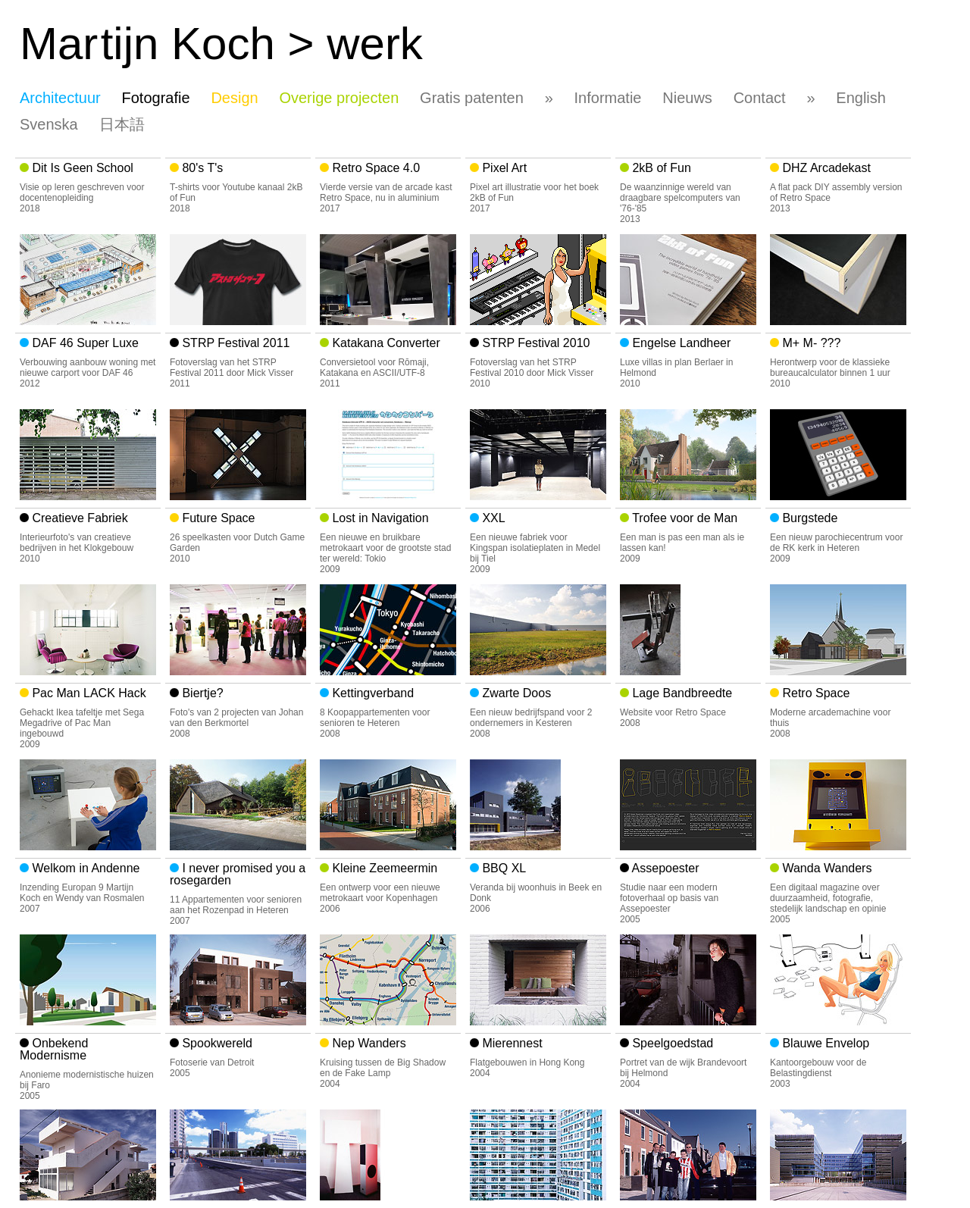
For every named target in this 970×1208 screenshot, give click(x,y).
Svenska (49, 124)
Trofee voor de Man (683, 518)
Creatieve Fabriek (78, 518)
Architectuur (60, 97)
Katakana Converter (384, 342)
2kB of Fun (660, 167)
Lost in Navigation (379, 518)
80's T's (201, 167)
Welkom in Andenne (84, 868)
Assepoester (664, 868)
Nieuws (687, 97)
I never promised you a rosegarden (237, 874)
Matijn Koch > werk (221, 43)
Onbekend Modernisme (54, 1049)
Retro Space (814, 693)
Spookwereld (215, 1043)
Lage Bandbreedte (680, 693)
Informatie (608, 97)
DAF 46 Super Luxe (84, 342)
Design (234, 97)
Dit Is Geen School (81, 167)
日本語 (122, 124)
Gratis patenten (472, 97)
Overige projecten (339, 97)
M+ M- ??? (809, 342)
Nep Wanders (367, 1043)
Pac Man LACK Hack (87, 693)
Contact (760, 97)
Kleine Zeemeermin (383, 868)
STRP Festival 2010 (534, 342)
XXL (492, 518)
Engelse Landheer (680, 342)
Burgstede (808, 518)
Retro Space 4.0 (374, 167)
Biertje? (201, 693)
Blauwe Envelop (824, 1043)
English (861, 97)
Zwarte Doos (515, 693)
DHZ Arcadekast (825, 167)
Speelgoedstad (671, 1043)
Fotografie (156, 97)
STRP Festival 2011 (234, 342)
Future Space (217, 518)
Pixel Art (503, 167)
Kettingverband (371, 693)
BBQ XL (502, 868)
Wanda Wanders (825, 868)
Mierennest (511, 1043)
